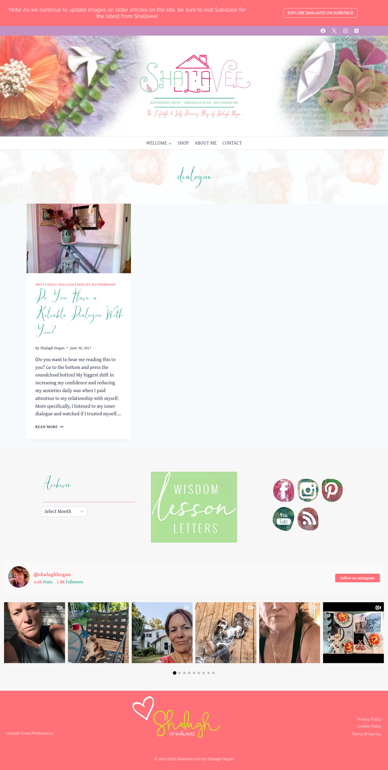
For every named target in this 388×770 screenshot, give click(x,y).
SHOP (183, 142)
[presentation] (79, 238)
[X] (334, 31)
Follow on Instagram (358, 578)
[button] (174, 673)
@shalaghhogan (53, 574)
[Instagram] (345, 31)
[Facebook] (323, 31)
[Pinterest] (356, 31)
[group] (34, 632)
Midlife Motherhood (96, 284)
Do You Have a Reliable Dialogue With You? (78, 315)
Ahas (39, 284)
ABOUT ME (206, 142)
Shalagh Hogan (52, 348)
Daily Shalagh (60, 284)
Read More (49, 426)
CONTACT (232, 142)
